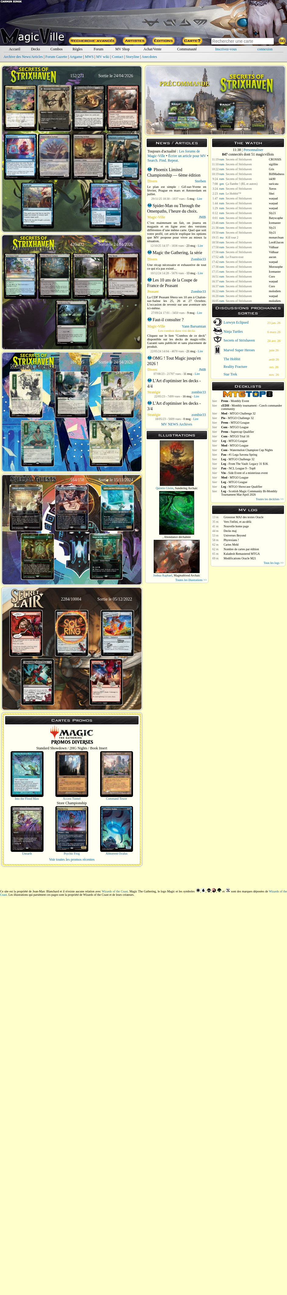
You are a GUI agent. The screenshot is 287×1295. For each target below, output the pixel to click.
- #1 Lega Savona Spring (239, 454)
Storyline (132, 57)
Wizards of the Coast (115, 891)
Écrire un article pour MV (187, 156)
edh (221, 257)
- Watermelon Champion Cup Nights (247, 450)
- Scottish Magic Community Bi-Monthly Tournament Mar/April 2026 (249, 493)
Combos (57, 49)
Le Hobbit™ (233, 193)
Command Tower (116, 798)
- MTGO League (235, 422)
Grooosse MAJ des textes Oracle (244, 517)
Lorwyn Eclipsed (236, 322)
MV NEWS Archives (176, 424)
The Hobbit (232, 359)
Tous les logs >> (274, 563)
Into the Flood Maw (27, 798)
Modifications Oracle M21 (240, 558)
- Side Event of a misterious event (244, 473)
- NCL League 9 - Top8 (238, 468)
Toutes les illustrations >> (191, 580)
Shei (271, 193)
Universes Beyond (235, 535)
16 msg (187, 396)
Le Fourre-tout (234, 257)
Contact (117, 57)
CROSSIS (275, 159)
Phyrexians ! (231, 540)
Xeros (272, 188)
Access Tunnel (72, 798)
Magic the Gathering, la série (177, 252)
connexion (265, 49)
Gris (271, 169)
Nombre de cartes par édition (241, 549)
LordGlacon (276, 242)
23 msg (191, 245)
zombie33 (198, 392)
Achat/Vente (152, 49)
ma (221, 237)
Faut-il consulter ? (168, 319)
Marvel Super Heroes (239, 350)
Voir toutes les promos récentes (72, 859)
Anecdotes (149, 57)
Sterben (200, 181)
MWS (89, 57)
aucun (272, 257)
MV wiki (102, 57)
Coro (272, 276)
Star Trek (230, 374)
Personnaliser (253, 150)
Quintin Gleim (164, 488)
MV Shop (122, 49)
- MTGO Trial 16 (235, 436)
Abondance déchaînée (177, 537)
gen (221, 183)
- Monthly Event (235, 401)
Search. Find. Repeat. (163, 160)
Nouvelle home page (236, 526)
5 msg (190, 198)
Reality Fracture (235, 366)
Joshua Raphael (162, 575)
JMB (202, 217)
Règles (77, 49)
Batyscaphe (276, 218)
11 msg (188, 373)
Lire (199, 198)
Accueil (14, 49)
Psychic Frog (72, 853)
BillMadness (276, 174)
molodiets (275, 291)
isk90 (272, 179)
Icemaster (275, 222)
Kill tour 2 (232, 237)
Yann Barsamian (194, 326)
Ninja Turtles (233, 331)
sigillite (273, 164)
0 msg (187, 419)
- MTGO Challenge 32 (238, 413)
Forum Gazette (56, 57)
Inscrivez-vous (226, 49)
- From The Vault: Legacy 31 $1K (244, 463)
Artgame (76, 57)
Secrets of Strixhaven (239, 159)
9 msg (190, 312)
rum (221, 159)
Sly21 (272, 213)
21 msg (191, 351)
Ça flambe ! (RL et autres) (241, 183)
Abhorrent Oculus (117, 853)
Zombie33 (198, 259)
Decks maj (230, 531)
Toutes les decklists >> (270, 499)
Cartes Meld (231, 544)
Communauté (187, 49)
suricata (273, 183)
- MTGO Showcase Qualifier (241, 486)
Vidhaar (273, 247)
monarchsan (276, 237)
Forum (98, 49)
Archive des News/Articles (23, 57)
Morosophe (276, 266)
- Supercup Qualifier (237, 431)
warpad (273, 198)
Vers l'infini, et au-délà (237, 521)
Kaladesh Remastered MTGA (242, 553)
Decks (35, 49)
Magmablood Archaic (187, 575)
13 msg (191, 273)
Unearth (27, 853)
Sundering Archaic (186, 488)
